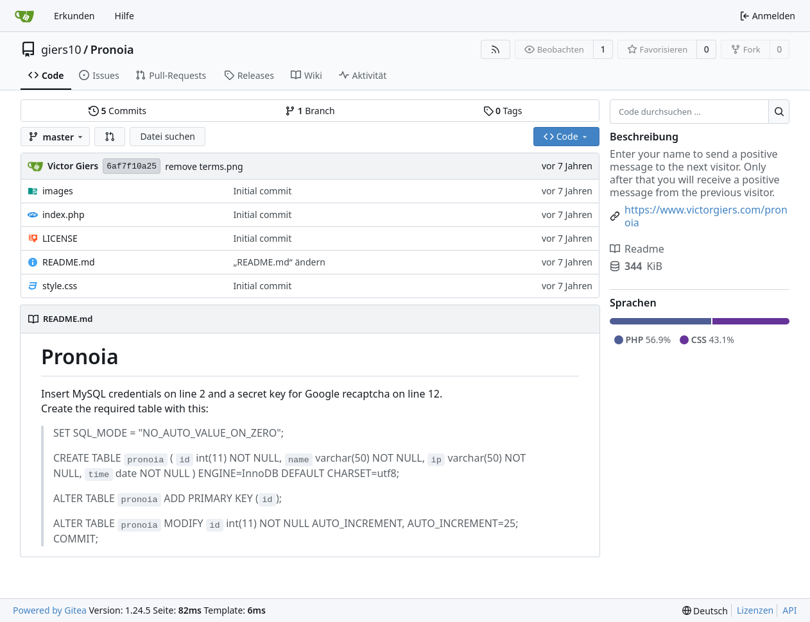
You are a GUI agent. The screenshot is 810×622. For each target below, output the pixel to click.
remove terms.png (204, 166)
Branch (310, 111)
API (789, 610)
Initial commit (262, 191)
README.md (68, 262)
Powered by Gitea (50, 610)
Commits (117, 111)
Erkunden (74, 16)
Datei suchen (167, 136)
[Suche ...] (778, 111)
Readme (637, 248)
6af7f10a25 (132, 166)
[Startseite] (24, 16)
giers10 (61, 49)
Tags (502, 111)
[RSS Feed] (495, 49)
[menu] (705, 611)
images (57, 191)
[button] (109, 136)
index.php (63, 214)
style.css (59, 286)
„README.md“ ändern (279, 262)
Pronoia (112, 49)
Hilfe (124, 16)
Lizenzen (755, 610)
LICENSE (60, 238)
